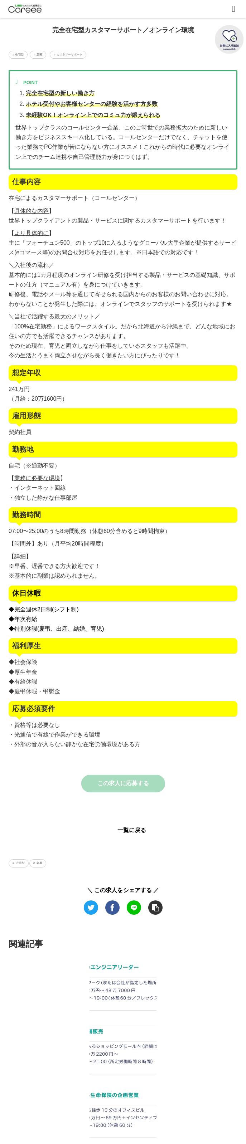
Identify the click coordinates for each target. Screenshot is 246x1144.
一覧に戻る (131, 830)
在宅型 (19, 863)
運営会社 (45, 1110)
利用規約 (201, 1110)
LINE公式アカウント (123, 1120)
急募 (39, 863)
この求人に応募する (123, 783)
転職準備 (123, 1110)
